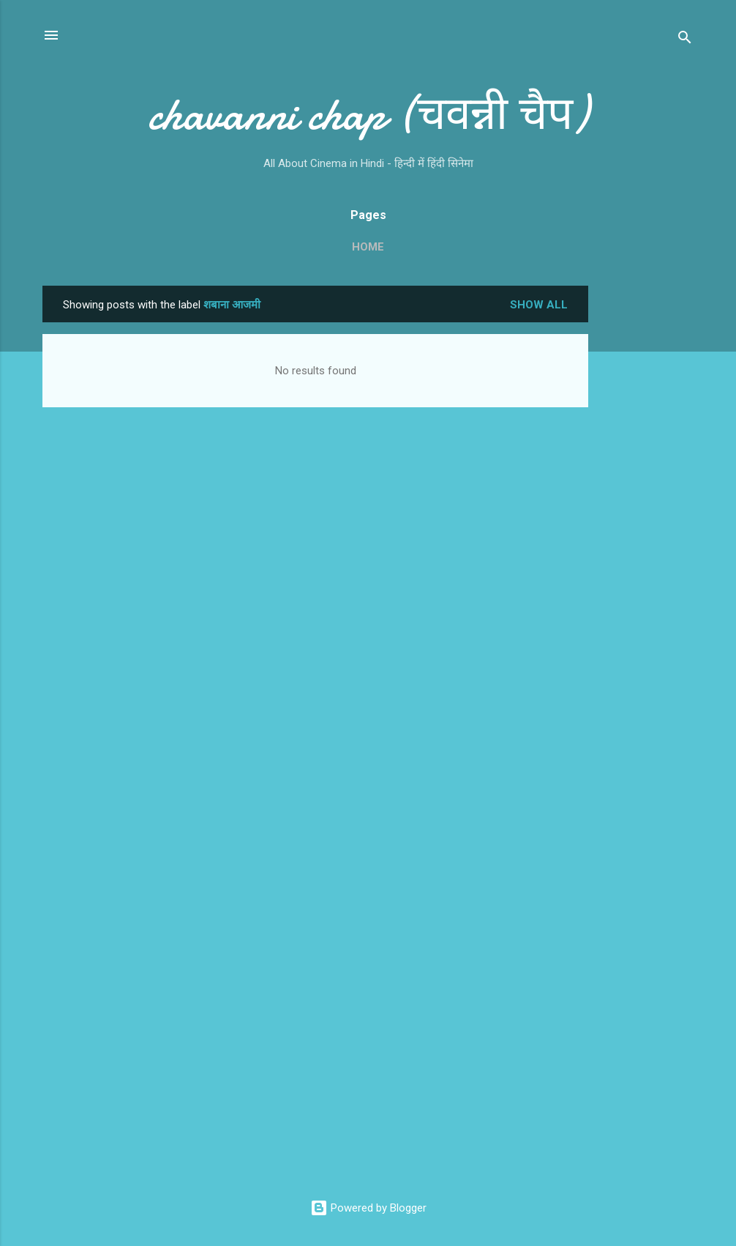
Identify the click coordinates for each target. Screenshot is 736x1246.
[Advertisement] (647, 505)
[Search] (685, 40)
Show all (539, 304)
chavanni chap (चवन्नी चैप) (368, 114)
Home (368, 246)
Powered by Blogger (368, 1208)
